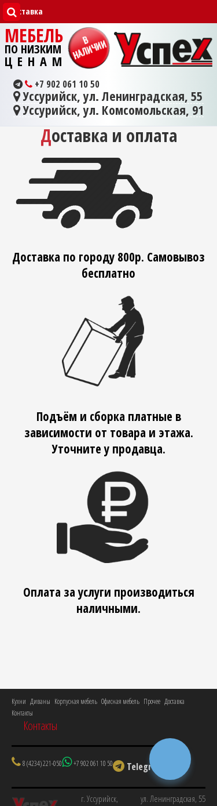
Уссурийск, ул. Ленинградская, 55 (108, 97)
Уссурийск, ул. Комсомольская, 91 (108, 111)
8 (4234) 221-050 (42, 763)
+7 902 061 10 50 (56, 84)
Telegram (138, 766)
